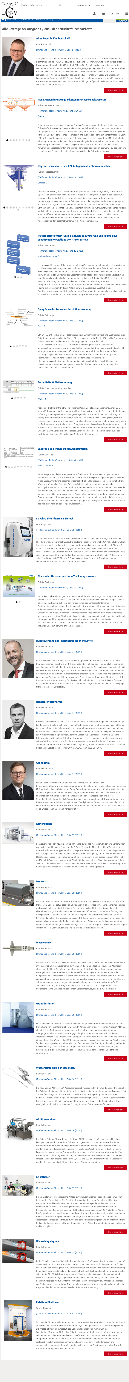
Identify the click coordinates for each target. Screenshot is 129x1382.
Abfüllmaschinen (46, 1119)
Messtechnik (43, 942)
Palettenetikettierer (47, 1302)
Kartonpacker (44, 823)
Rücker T (42, 399)
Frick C (41, 465)
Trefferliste (99, 5)
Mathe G (42, 256)
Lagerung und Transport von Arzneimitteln (63, 449)
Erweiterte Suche (82, 5)
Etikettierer (43, 1177)
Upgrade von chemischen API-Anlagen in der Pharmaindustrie (74, 166)
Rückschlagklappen (47, 1241)
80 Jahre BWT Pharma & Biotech (54, 518)
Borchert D (51, 465)
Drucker (41, 881)
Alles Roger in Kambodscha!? (53, 38)
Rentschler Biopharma (49, 701)
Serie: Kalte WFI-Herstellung (55, 382)
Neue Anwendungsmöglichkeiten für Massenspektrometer (72, 99)
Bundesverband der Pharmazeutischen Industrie (64, 640)
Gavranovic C (53, 256)
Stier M (41, 116)
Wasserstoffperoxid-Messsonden (55, 1068)
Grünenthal (43, 762)
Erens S (41, 326)
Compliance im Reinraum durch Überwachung (64, 309)
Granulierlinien (45, 1003)
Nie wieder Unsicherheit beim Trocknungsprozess (67, 576)
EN (117, 13)
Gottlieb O (42, 182)
